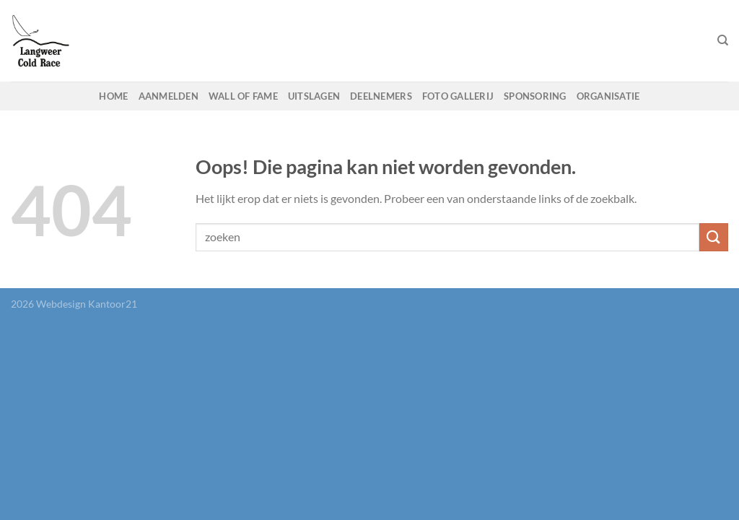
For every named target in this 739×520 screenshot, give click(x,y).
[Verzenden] (713, 237)
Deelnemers (381, 96)
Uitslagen (314, 96)
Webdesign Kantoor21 (86, 304)
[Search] (722, 40)
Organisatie (608, 96)
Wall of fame (243, 96)
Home (113, 96)
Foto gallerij (458, 96)
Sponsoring (535, 96)
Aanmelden (168, 96)
